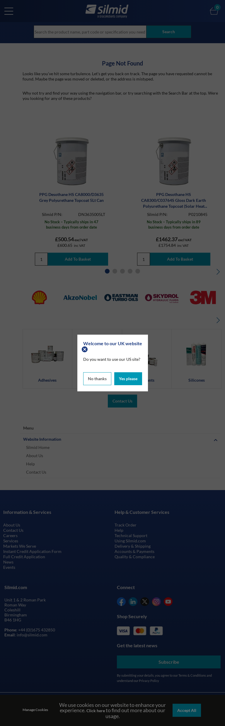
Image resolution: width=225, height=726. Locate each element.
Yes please (128, 378)
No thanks (97, 378)
